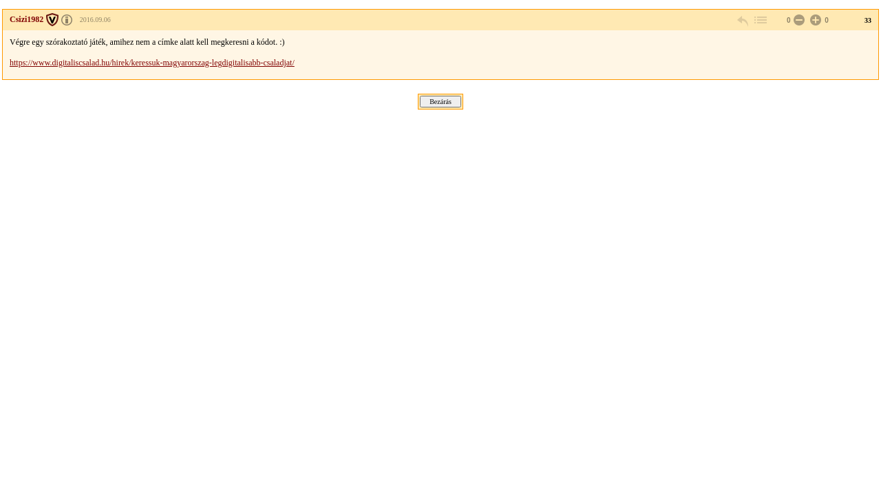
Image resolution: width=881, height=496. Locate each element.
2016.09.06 (95, 19)
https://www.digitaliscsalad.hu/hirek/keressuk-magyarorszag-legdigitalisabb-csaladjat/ (152, 63)
